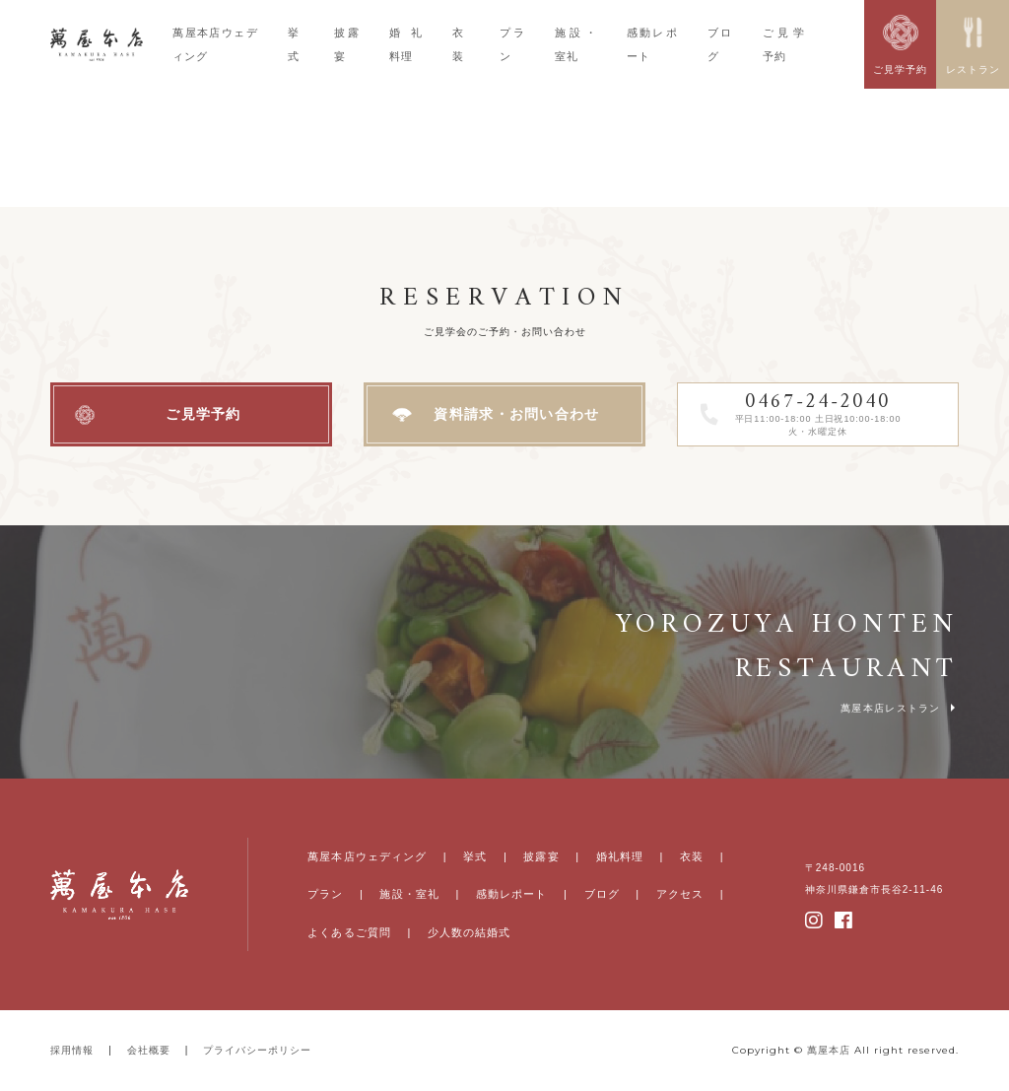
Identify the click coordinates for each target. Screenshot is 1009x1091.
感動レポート (512, 894)
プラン (325, 894)
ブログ (602, 894)
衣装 (692, 856)
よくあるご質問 (349, 932)
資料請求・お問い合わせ (516, 414)
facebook (844, 920)
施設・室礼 (409, 894)
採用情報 (72, 1050)
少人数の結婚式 (469, 932)
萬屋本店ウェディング (367, 856)
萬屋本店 (828, 1050)
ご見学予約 (203, 414)
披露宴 (541, 856)
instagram (815, 920)
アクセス (680, 894)
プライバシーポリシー (257, 1050)
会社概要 (148, 1050)
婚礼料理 (619, 856)
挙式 (475, 856)
